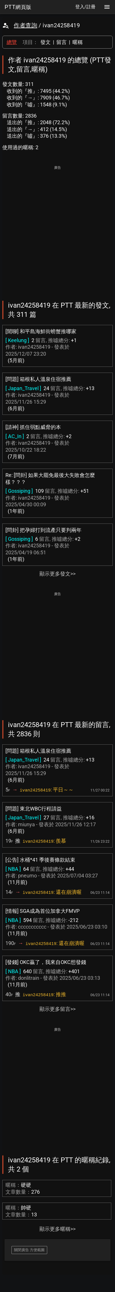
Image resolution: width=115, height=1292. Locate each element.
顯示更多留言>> (57, 1009)
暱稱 (77, 42)
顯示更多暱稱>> (57, 1229)
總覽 (12, 42)
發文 (45, 42)
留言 (61, 42)
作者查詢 (25, 25)
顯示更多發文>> (57, 574)
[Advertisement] (57, 229)
